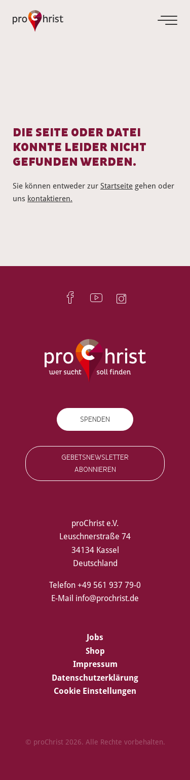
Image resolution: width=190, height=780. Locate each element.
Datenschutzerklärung (95, 677)
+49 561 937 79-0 (109, 584)
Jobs (95, 637)
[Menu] (168, 20)
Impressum (95, 664)
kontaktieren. (49, 198)
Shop (95, 650)
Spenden (95, 419)
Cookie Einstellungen (95, 690)
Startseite (116, 185)
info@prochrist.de (107, 598)
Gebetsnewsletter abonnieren (95, 463)
